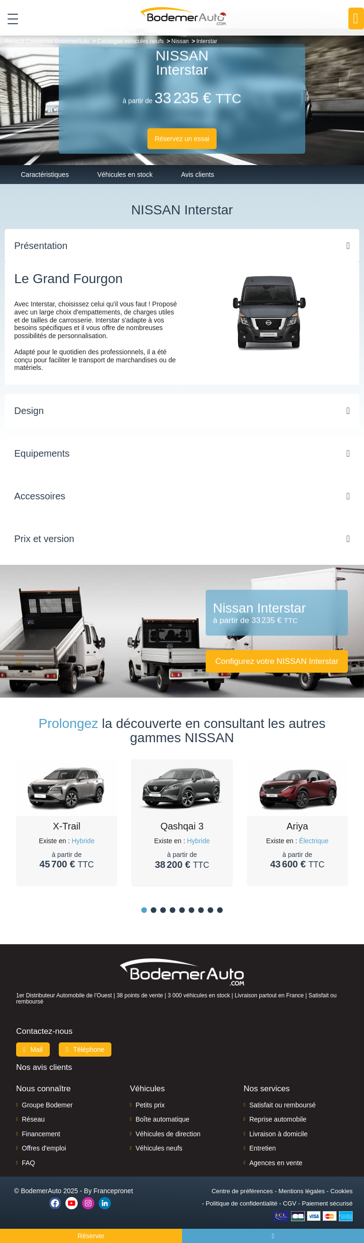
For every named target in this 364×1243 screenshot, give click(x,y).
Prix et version (44, 539)
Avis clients (197, 174)
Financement (41, 1134)
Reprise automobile (278, 1119)
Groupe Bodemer (47, 1105)
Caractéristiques (45, 174)
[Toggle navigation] (9, 18)
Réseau (33, 1119)
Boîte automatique (163, 1119)
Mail (33, 1049)
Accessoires (39, 496)
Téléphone (85, 1049)
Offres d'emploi (44, 1148)
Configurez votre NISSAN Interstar (276, 660)
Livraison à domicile (278, 1134)
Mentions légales (302, 1191)
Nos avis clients (44, 1067)
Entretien (262, 1148)
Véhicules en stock (125, 174)
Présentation (40, 245)
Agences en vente (275, 1163)
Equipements (42, 453)
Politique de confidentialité (241, 1203)
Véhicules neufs (159, 1148)
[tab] (182, 245)
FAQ (28, 1163)
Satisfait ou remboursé (282, 1105)
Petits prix (150, 1105)
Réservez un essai (182, 138)
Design (29, 410)
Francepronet (113, 1191)
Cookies (341, 1191)
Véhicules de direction (168, 1134)
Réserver (91, 1236)
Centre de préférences (242, 1191)
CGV (289, 1203)
